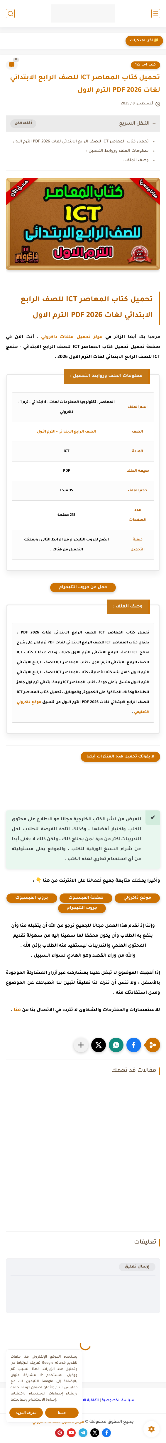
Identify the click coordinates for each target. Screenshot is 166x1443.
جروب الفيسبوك (31, 898)
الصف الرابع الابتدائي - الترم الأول (66, 432)
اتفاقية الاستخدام (84, 1401)
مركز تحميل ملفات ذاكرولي (72, 337)
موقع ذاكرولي (137, 898)
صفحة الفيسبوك (86, 898)
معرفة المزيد (26, 1413)
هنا (17, 1010)
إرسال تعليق (137, 1267)
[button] (133, 1045)
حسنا (62, 1413)
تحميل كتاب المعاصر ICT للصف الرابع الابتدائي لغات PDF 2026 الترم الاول (81, 142)
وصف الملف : (136, 160)
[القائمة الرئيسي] (155, 13)
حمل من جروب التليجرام (83, 587)
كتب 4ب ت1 (145, 65)
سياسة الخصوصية (118, 1401)
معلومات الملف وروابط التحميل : (117, 151)
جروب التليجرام (82, 908)
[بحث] (10, 13)
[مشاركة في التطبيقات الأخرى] (81, 1045)
